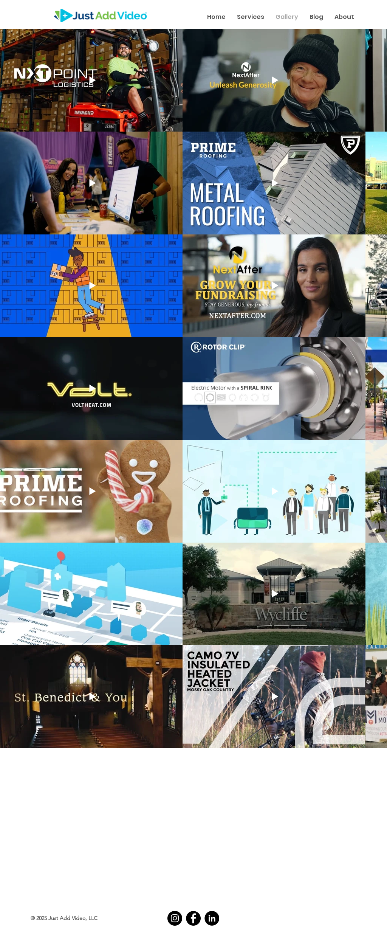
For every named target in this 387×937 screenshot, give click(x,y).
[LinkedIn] (211, 918)
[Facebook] (193, 918)
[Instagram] (174, 918)
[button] (250, 16)
